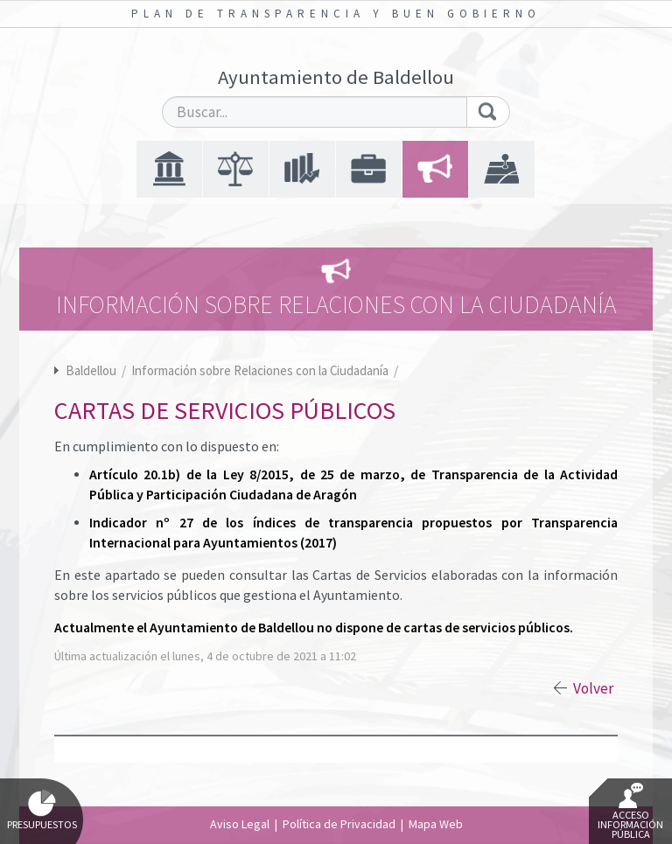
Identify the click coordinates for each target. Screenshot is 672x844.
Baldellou (91, 370)
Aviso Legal (240, 824)
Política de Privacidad (339, 824)
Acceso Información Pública (630, 812)
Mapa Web (436, 824)
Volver (593, 688)
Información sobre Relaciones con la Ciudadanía (261, 370)
